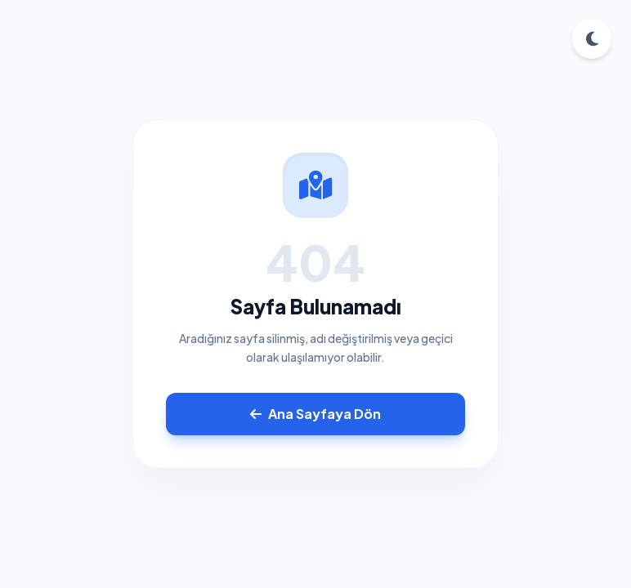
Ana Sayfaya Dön (315, 413)
